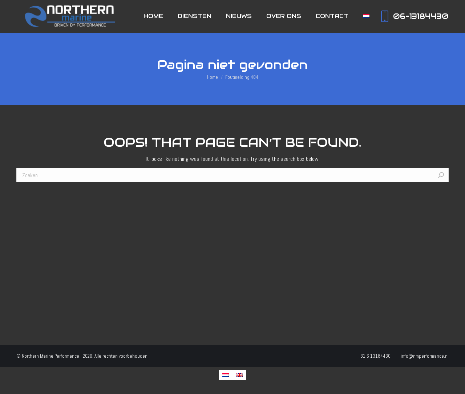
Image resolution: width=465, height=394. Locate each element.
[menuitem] (153, 16)
